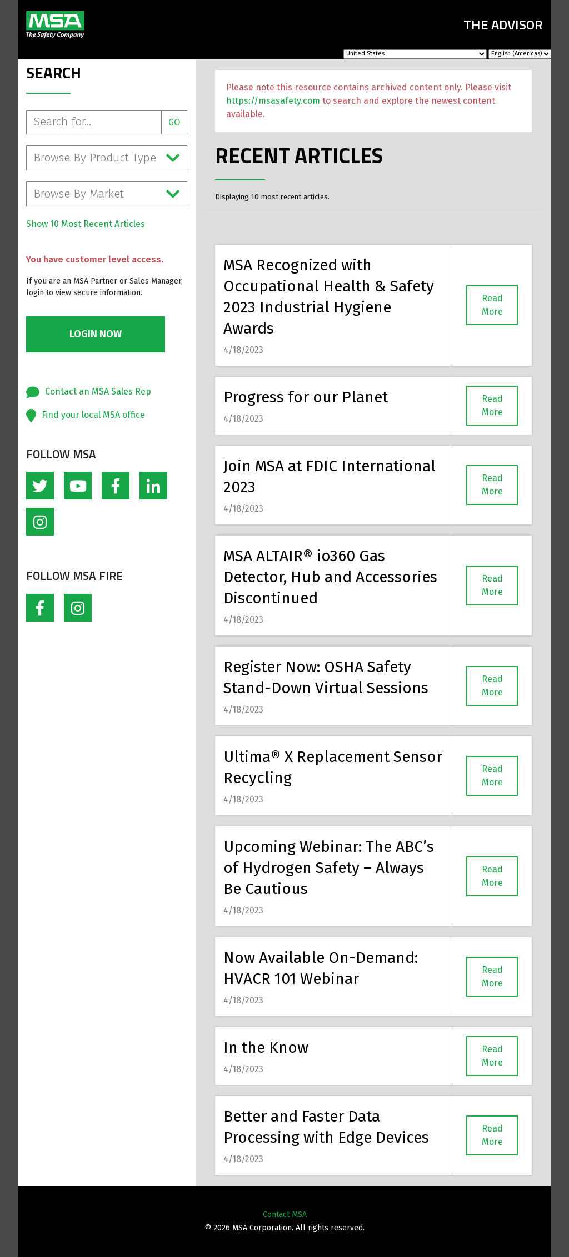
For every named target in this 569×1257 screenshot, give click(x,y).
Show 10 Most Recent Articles (85, 224)
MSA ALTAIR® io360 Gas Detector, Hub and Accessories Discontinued (330, 577)
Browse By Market (106, 194)
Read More (492, 305)
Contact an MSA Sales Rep (98, 391)
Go (174, 122)
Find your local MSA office (93, 415)
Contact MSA (285, 1214)
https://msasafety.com (273, 100)
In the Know (265, 1047)
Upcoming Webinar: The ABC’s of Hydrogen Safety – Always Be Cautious (328, 867)
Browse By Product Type (106, 157)
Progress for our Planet (305, 397)
